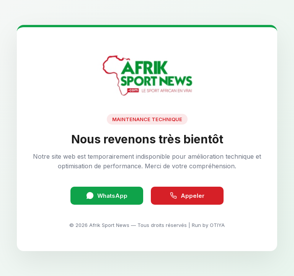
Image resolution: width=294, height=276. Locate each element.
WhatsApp (107, 195)
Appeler (187, 195)
